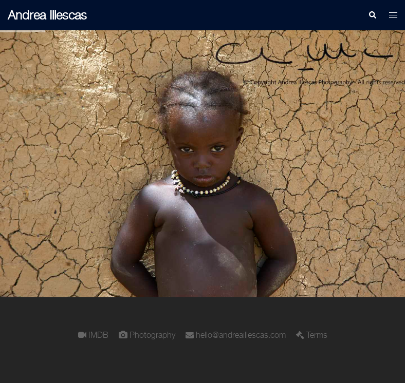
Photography (152, 334)
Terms (316, 334)
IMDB (98, 334)
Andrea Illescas (47, 15)
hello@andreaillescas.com (241, 334)
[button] (372, 15)
